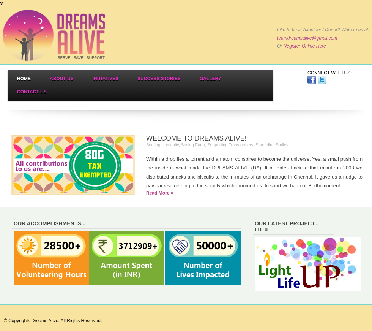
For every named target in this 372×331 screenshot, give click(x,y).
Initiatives (105, 78)
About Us (62, 78)
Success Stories (159, 78)
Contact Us (32, 92)
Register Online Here (305, 46)
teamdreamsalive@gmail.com (307, 38)
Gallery (210, 78)
